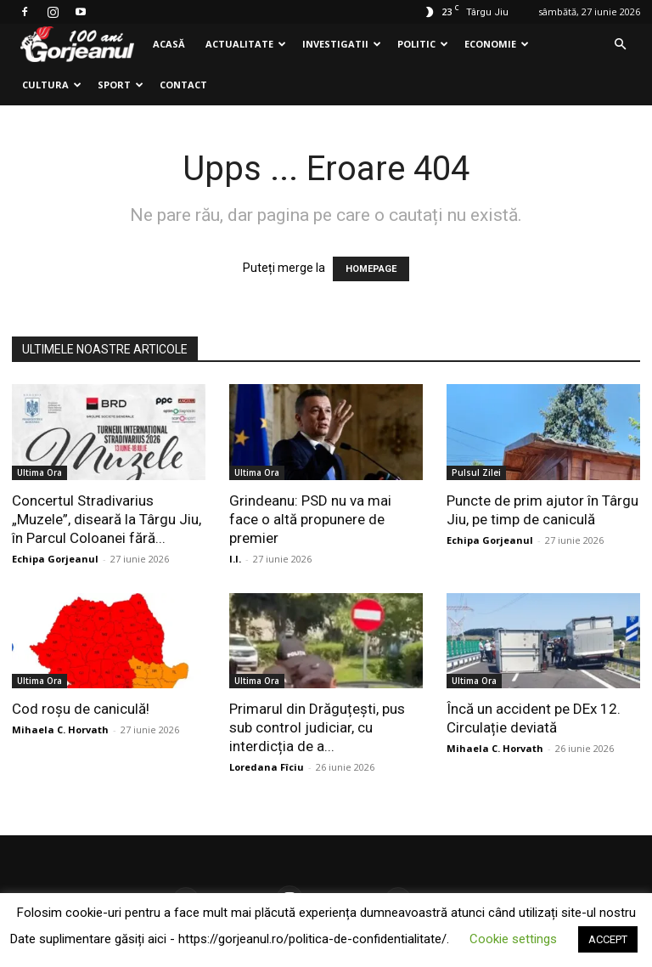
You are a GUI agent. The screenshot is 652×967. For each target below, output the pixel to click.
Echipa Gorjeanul (55, 558)
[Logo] (77, 44)
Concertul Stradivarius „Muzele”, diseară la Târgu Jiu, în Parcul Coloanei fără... (106, 519)
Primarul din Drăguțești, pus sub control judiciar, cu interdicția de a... (317, 727)
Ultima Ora (39, 472)
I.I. (235, 558)
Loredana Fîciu (266, 767)
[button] (619, 45)
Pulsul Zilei (476, 472)
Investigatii (341, 43)
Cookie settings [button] (513, 939)
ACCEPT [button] (607, 939)
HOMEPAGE (371, 268)
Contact (183, 84)
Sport (120, 84)
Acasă (169, 43)
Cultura (52, 84)
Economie (496, 43)
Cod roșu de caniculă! (80, 708)
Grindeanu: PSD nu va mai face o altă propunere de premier (310, 519)
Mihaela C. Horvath (60, 729)
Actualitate (245, 43)
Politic (422, 43)
